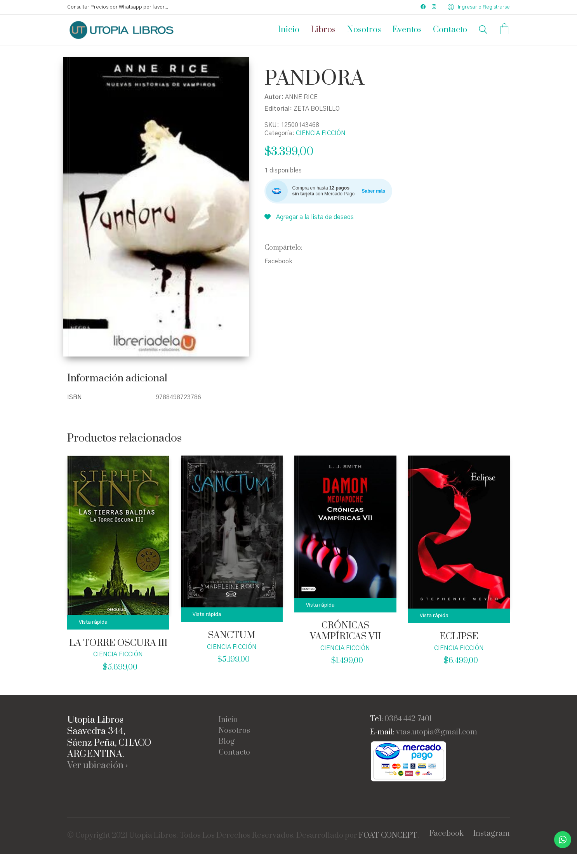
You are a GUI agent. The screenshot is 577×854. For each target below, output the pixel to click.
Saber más (374, 191)
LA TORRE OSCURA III (118, 643)
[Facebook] (446, 833)
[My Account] (479, 7)
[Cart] (504, 29)
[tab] (120, 379)
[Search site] (483, 30)
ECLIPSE (459, 636)
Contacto (234, 752)
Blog (227, 741)
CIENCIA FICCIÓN (321, 133)
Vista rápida (93, 622)
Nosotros (234, 731)
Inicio (228, 720)
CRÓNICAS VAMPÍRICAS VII (345, 631)
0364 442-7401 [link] (408, 719)
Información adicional (117, 378)
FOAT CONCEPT (388, 835)
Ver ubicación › (97, 765)
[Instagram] (491, 833)
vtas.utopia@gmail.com (436, 732)
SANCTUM (231, 635)
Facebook (278, 261)
